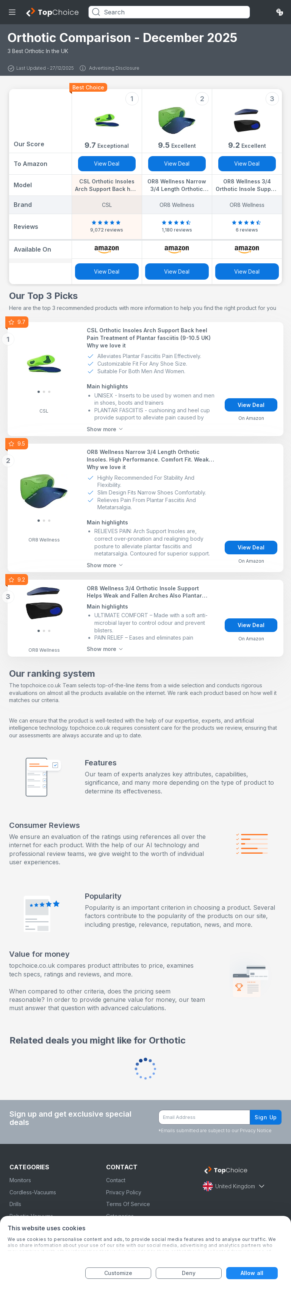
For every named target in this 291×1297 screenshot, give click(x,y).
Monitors (20, 1180)
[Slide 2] (49, 392)
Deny (189, 1273)
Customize (118, 1273)
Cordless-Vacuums (32, 1192)
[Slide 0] (39, 392)
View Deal (106, 163)
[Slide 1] (44, 392)
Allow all (252, 1273)
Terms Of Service (128, 1204)
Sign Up (266, 1117)
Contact (115, 1180)
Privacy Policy (123, 1192)
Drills (15, 1204)
